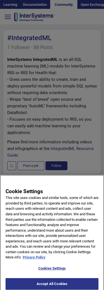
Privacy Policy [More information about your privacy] (34, 259)
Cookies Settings (52, 270)
